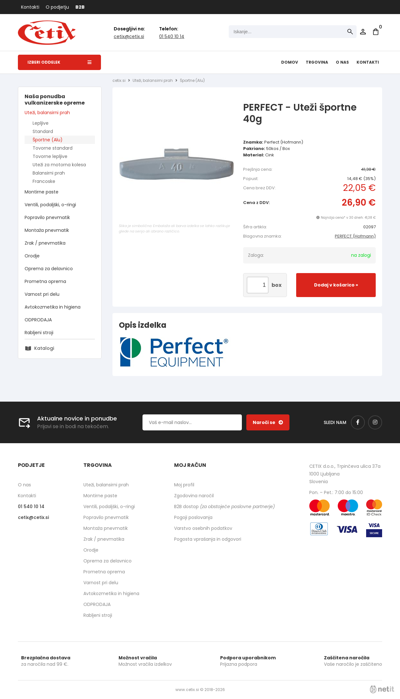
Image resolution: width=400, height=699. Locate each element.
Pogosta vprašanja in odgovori (207, 539)
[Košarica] (375, 31)
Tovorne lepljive (50, 156)
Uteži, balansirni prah (47, 112)
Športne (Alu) (48, 140)
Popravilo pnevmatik (47, 217)
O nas (342, 62)
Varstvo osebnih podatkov (203, 528)
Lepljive (41, 123)
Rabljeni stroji (39, 332)
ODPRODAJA (38, 320)
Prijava (363, 31)
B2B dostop (224, 506)
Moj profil (184, 485)
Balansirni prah (49, 173)
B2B (80, 7)
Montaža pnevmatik (47, 230)
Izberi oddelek (59, 62)
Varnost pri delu (42, 294)
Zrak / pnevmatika (45, 243)
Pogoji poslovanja (193, 517)
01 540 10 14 (171, 36)
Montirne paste (41, 192)
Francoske (44, 181)
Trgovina (317, 62)
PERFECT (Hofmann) (355, 236)
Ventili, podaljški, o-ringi (50, 204)
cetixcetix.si (129, 36)
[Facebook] (358, 422)
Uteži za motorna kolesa (59, 164)
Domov (289, 62)
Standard (43, 131)
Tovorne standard (53, 148)
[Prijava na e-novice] (267, 422)
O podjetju (57, 7)
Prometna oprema (45, 281)
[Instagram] (375, 422)
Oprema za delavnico (49, 268)
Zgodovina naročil (194, 495)
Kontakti (30, 7)
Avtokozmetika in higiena (53, 307)
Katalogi (44, 348)
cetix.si (119, 80)
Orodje (32, 256)
